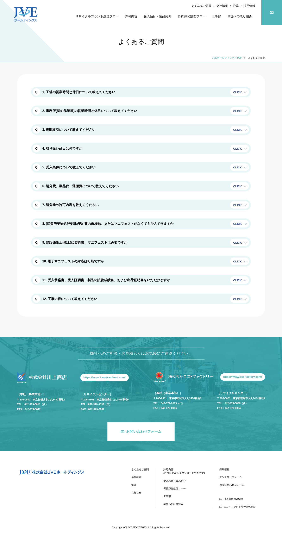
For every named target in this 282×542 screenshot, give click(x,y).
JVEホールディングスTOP (227, 57)
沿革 (236, 5)
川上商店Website (233, 498)
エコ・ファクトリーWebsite (239, 506)
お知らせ (136, 492)
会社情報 (222, 5)
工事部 (167, 496)
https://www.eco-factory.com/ (242, 376)
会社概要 (136, 477)
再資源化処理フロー (174, 488)
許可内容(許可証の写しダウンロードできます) (184, 471)
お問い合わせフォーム (143, 432)
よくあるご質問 (201, 5)
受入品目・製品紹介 (174, 480)
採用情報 (249, 5)
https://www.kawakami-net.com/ (104, 377)
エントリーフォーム (230, 477)
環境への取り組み (173, 504)
